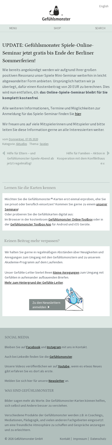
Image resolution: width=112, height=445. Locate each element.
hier (78, 113)
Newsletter (56, 381)
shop (57, 28)
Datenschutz (98, 439)
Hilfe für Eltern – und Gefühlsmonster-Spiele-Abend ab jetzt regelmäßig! (30, 158)
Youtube (64, 366)
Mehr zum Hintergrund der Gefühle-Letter (34, 282)
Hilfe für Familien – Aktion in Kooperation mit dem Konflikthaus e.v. (81, 158)
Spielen (44, 144)
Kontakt (65, 439)
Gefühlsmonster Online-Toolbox (70, 219)
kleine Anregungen (66, 272)
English (103, 6)
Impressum (80, 439)
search (100, 28)
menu (13, 28)
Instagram (54, 347)
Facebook (33, 347)
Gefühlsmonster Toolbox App (30, 224)
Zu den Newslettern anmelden (57, 304)
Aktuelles (21, 144)
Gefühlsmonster (56, 13)
